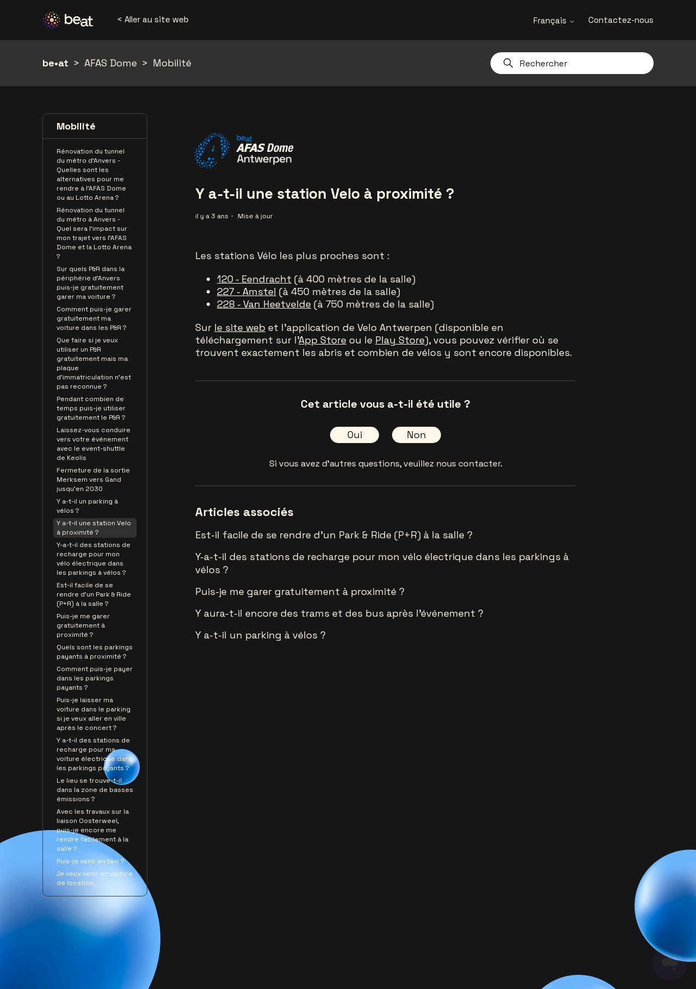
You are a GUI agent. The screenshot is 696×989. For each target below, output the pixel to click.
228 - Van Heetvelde (264, 304)
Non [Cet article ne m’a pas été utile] (416, 434)
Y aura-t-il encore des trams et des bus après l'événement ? (339, 613)
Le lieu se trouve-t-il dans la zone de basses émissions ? (95, 789)
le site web (239, 327)
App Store (322, 340)
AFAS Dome (110, 63)
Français (554, 20)
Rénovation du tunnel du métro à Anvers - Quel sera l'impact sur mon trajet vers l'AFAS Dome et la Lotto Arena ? (94, 233)
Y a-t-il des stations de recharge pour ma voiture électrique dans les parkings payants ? (95, 754)
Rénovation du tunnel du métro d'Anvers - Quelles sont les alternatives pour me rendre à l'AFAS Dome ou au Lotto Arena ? (91, 174)
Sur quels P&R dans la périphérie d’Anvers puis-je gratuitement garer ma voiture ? (91, 283)
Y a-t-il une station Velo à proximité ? (94, 528)
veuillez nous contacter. (452, 463)
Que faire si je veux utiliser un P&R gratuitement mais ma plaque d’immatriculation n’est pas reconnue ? (94, 363)
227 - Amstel (246, 291)
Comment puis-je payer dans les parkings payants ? (95, 678)
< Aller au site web (153, 19)
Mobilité (172, 63)
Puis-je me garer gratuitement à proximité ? (83, 625)
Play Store (400, 340)
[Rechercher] (572, 63)
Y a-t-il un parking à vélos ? (87, 506)
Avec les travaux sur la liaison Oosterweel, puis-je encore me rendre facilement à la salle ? (93, 830)
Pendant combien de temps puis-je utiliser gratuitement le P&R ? (91, 408)
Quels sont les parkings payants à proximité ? (95, 652)
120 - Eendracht (254, 279)
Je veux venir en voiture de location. (95, 878)
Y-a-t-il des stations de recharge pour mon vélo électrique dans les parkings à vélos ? (93, 558)
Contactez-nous (621, 20)
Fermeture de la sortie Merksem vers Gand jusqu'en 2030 (93, 479)
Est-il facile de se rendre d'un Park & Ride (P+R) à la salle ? (94, 594)
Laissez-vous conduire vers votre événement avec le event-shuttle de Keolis (93, 444)
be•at (55, 63)
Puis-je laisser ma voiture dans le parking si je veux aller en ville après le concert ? (93, 714)
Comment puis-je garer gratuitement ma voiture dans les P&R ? (94, 318)
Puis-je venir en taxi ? (91, 861)
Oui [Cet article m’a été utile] (354, 434)
